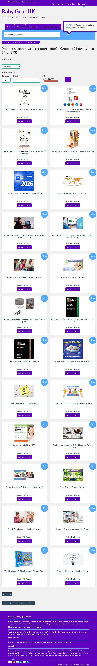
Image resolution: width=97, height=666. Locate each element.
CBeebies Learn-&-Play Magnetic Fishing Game (24, 571)
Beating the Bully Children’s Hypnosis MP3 (73, 403)
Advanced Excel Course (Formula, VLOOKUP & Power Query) (72, 236)
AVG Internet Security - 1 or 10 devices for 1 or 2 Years (72, 320)
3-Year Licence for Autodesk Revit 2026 (24, 193)
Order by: (6, 59)
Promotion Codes (58, 4)
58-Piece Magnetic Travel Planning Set (73, 193)
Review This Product (24, 117)
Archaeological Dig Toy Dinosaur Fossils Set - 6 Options (24, 320)
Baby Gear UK (18, 11)
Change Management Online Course (73, 571)
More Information (24, 121)
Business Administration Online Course (73, 529)
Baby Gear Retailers (50, 27)
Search (66, 34)
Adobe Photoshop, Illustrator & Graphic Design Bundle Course (24, 236)
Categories (33, 27)
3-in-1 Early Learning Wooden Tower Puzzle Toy (73, 151)
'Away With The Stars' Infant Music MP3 (73, 361)
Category (5, 76)
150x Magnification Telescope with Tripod (24, 109)
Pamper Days (71, 4)
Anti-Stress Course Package (73, 277)
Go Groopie (32, 42)
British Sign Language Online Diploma (24, 529)
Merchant (18, 42)
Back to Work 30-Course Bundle (24, 403)
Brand (15, 76)
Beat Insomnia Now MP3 (24, 445)
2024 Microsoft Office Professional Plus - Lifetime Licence (73, 110)
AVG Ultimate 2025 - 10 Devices (24, 361)
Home (9, 27)
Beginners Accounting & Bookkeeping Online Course (73, 446)
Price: (44, 76)
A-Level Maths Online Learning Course (24, 277)
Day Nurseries (82, 4)
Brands (20, 27)
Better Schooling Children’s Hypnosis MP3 (24, 487)
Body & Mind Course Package (73, 487)
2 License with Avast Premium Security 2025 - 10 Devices (24, 152)
